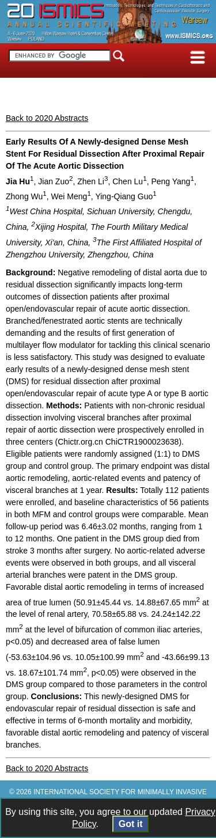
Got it (130, 824)
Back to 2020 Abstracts (47, 118)
